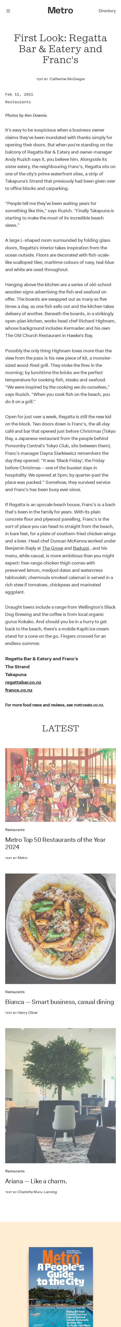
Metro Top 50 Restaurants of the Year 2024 (55, 843)
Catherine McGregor (67, 78)
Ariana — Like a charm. (36, 1181)
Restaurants (18, 101)
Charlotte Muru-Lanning (31, 1192)
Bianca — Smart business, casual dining (59, 1002)
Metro (16, 857)
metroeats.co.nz (88, 705)
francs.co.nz (18, 690)
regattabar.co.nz (23, 682)
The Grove (52, 548)
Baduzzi (81, 548)
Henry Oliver (21, 1012)
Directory (107, 10)
